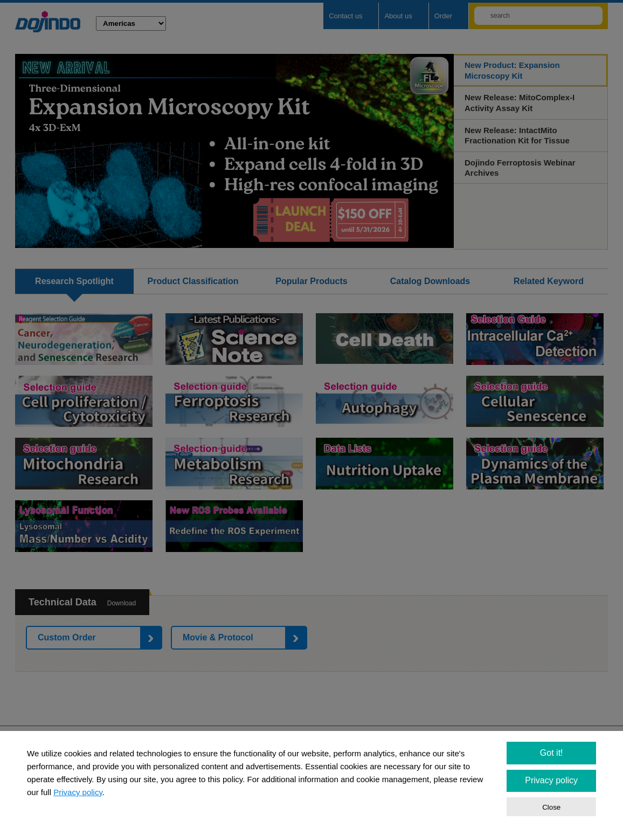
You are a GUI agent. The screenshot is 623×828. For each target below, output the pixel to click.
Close (551, 807)
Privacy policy (77, 792)
